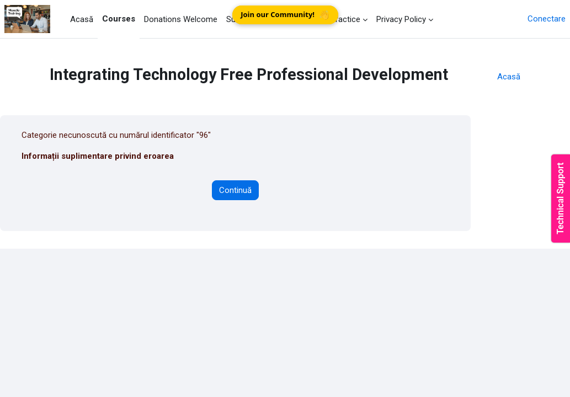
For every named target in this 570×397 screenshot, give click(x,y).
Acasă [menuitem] (81, 19)
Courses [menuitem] (118, 19)
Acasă (508, 77)
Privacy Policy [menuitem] (401, 19)
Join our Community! (285, 15)
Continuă (235, 190)
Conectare (547, 19)
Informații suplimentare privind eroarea (98, 156)
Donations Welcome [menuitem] (180, 19)
